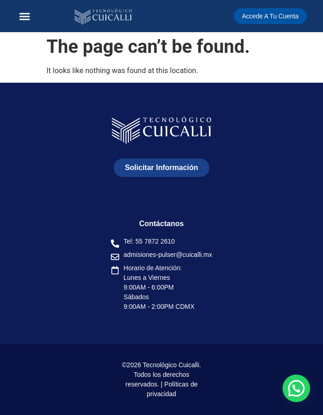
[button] (25, 16)
